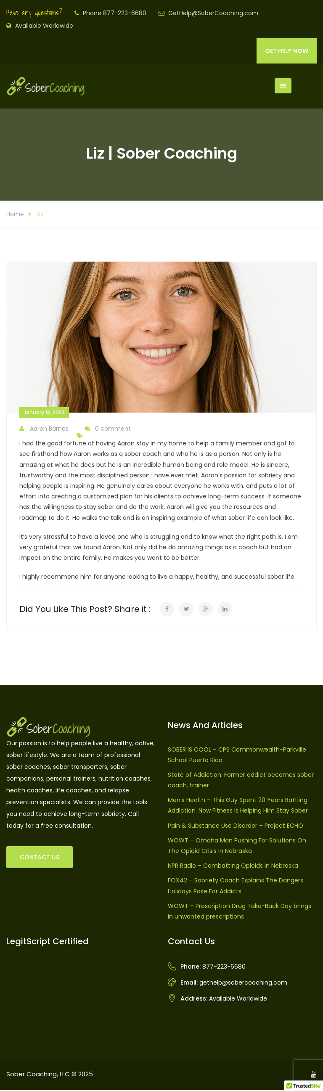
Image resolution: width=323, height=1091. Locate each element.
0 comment (108, 430)
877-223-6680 (224, 968)
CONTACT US (39, 858)
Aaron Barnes (44, 430)
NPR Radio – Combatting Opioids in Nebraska (233, 867)
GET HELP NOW (286, 51)
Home (15, 215)
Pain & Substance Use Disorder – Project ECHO (235, 827)
